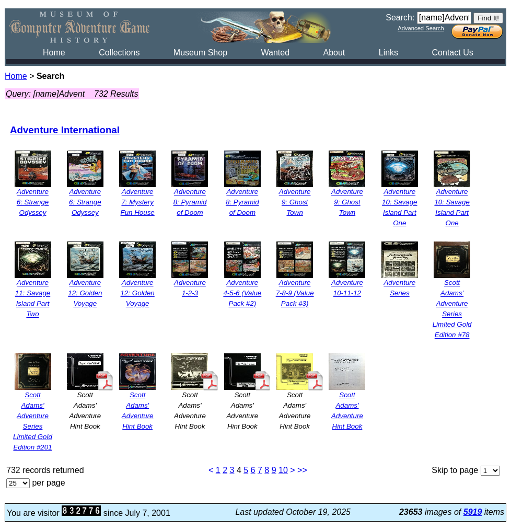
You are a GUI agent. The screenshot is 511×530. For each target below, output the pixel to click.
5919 (472, 512)
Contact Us (452, 52)
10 (283, 470)
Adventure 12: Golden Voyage (85, 293)
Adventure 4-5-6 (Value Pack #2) (242, 293)
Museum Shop (200, 52)
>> (302, 470)
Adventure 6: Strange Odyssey (33, 202)
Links (388, 52)
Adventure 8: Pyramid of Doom (190, 202)
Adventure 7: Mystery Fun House (138, 202)
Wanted (275, 52)
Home (54, 52)
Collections (119, 52)
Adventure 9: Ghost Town (295, 202)
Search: (400, 17)
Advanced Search (421, 28)
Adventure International (65, 129)
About (334, 52)
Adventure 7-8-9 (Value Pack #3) (295, 293)
